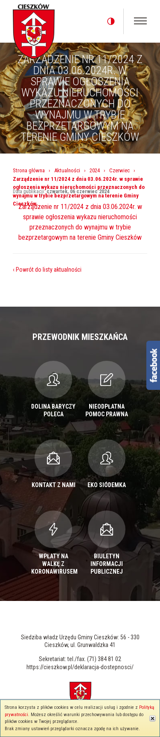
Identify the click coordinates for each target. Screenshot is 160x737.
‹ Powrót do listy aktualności (47, 269)
